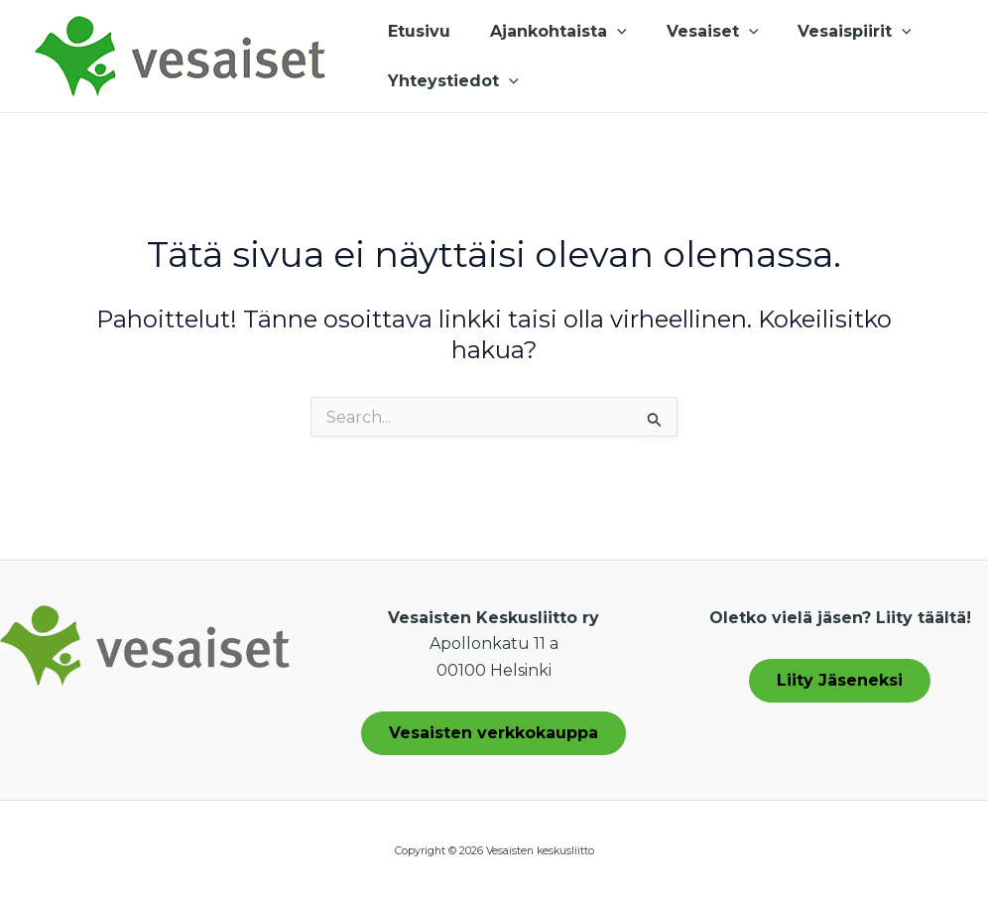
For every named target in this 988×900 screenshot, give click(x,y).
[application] (605, 32)
